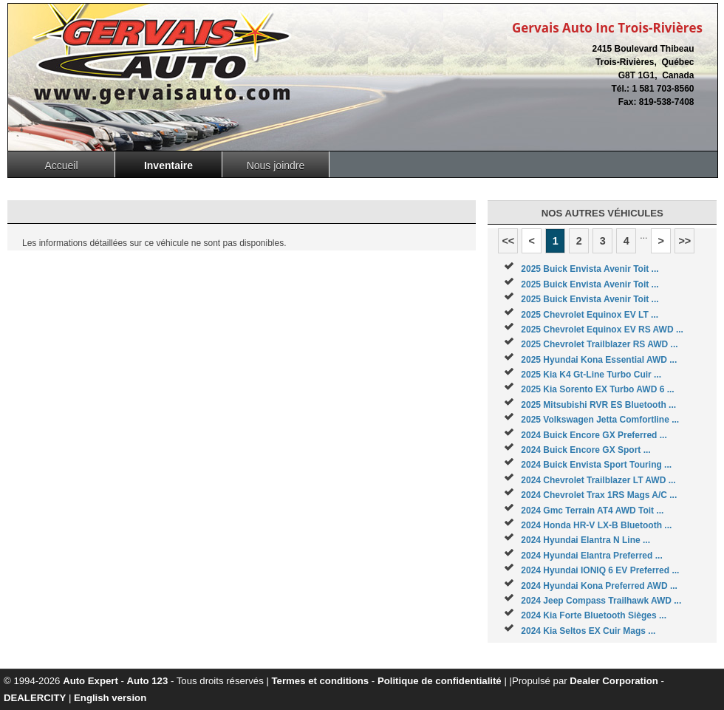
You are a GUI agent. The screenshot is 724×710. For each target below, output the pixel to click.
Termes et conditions (320, 680)
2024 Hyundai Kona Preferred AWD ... (599, 586)
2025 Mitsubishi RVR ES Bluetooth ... (598, 405)
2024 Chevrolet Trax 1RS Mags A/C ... (599, 495)
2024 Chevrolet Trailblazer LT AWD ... (598, 480)
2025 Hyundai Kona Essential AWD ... (599, 360)
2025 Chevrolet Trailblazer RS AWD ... (599, 344)
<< (508, 241)
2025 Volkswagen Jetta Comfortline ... (600, 419)
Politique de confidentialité (440, 680)
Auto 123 (147, 680)
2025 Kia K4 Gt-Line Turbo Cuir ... (591, 374)
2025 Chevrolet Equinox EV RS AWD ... (602, 329)
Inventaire (168, 165)
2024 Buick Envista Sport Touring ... (596, 465)
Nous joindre (276, 165)
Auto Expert (90, 680)
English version (110, 697)
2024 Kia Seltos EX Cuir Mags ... (588, 631)
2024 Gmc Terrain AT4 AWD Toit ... (592, 510)
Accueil (61, 165)
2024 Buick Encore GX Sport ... (585, 450)
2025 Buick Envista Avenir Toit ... (589, 269)
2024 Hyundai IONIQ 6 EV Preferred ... (600, 570)
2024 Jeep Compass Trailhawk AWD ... (601, 600)
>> (684, 241)
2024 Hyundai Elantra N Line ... (585, 540)
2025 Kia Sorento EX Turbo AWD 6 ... (597, 389)
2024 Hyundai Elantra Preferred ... (591, 555)
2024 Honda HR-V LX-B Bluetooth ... (596, 525)
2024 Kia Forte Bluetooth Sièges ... (593, 615)
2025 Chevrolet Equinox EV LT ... (589, 315)
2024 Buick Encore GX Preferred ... (593, 435)
